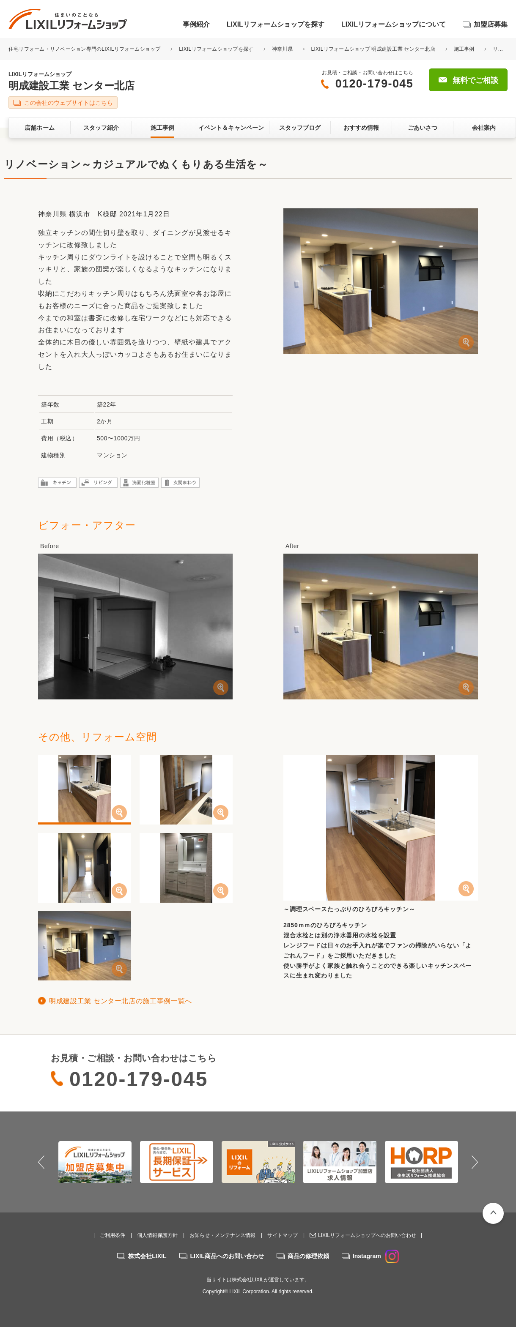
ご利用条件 (112, 1235)
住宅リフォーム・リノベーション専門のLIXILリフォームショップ (85, 49)
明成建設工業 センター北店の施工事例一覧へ (120, 1001)
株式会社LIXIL (147, 1256)
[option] (95, 1161)
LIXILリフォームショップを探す (275, 24)
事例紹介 (196, 24)
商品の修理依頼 (308, 1256)
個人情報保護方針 (157, 1235)
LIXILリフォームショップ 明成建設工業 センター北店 (373, 49)
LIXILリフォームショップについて (393, 24)
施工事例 (464, 49)
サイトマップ (282, 1235)
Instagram (376, 1256)
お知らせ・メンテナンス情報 (222, 1235)
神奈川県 (282, 49)
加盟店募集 (491, 24)
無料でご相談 (475, 80)
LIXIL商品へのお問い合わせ (227, 1256)
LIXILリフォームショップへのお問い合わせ (367, 1235)
